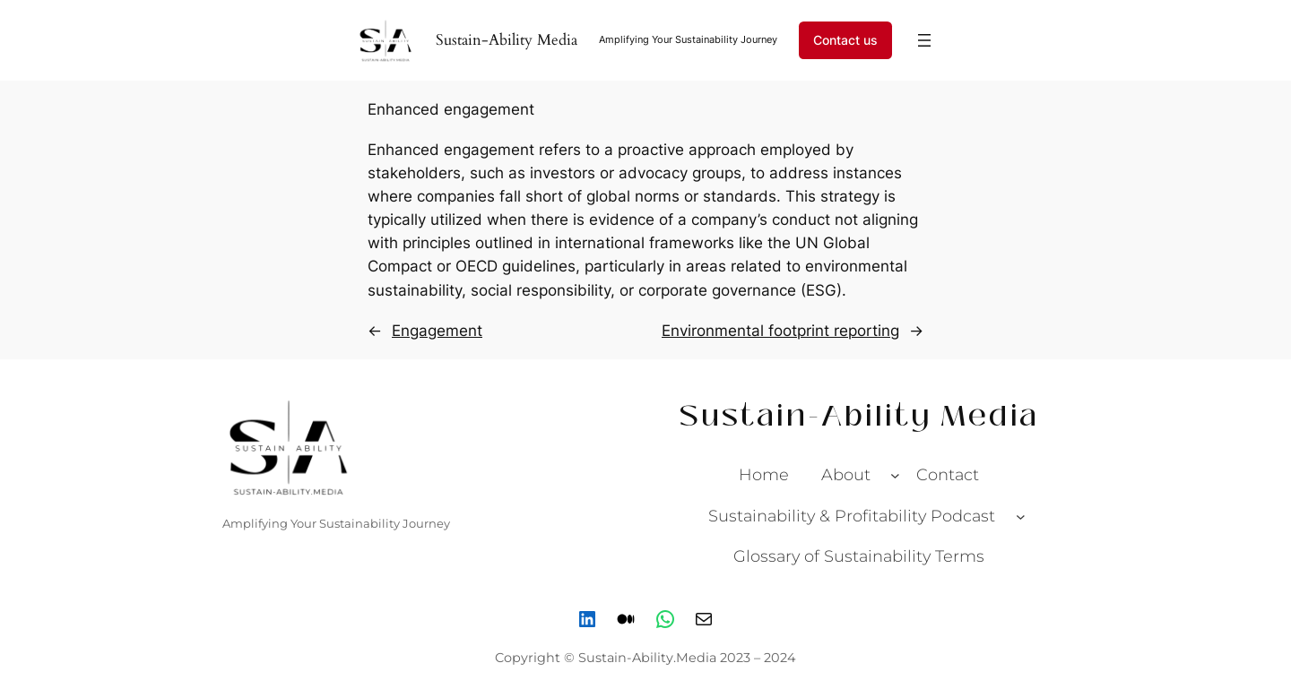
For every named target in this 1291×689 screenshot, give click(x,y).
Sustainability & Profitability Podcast (851, 515)
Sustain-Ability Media (506, 40)
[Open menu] (924, 40)
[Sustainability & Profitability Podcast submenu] (1021, 516)
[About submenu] (895, 475)
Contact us (845, 39)
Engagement (437, 331)
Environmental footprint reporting (780, 331)
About (846, 474)
